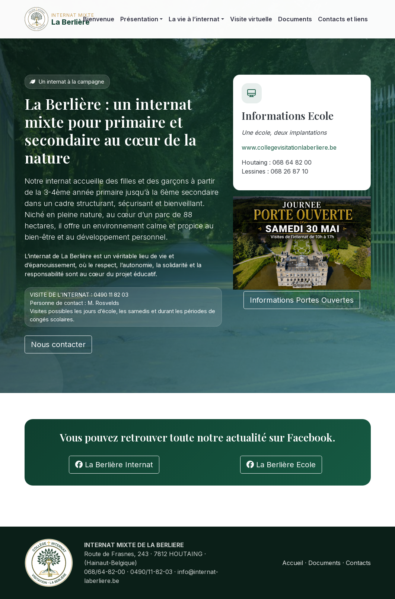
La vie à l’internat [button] (194, 19)
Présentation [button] (139, 19)
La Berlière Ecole (281, 464)
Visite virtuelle (251, 19)
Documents (295, 19)
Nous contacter (58, 344)
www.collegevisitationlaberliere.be (289, 147)
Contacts (358, 563)
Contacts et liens (343, 19)
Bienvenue (98, 19)
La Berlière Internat (114, 464)
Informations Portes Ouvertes (302, 300)
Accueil (292, 563)
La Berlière (47, 19)
